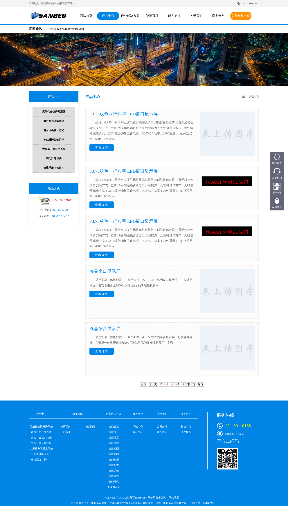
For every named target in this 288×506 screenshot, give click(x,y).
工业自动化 (113, 487)
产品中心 (108, 15)
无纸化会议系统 (98, 503)
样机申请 (186, 426)
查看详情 (101, 147)
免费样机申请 (240, 15)
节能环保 (114, 481)
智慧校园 (114, 448)
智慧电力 (114, 476)
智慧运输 (114, 470)
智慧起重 (114, 465)
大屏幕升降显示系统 (53, 149)
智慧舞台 (114, 432)
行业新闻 (89, 426)
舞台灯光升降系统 (54, 121)
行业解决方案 (130, 15)
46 (183, 384)
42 (161, 384)
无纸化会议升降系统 (53, 111)
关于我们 (196, 15)
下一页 (191, 384)
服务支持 (174, 15)
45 (177, 384)
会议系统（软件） (54, 167)
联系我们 (162, 432)
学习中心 (138, 432)
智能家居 (114, 459)
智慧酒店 (114, 437)
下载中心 (138, 426)
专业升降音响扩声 (54, 139)
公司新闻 (65, 432)
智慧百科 (152, 15)
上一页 (153, 384)
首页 (244, 96)
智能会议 (114, 426)
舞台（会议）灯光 (54, 130)
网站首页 (86, 15)
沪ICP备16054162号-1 (203, 503)
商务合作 (218, 15)
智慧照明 (114, 454)
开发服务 (186, 432)
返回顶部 (277, 207)
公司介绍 (162, 426)
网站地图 (174, 497)
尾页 (200, 384)
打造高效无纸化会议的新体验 (66, 29)
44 (172, 384)
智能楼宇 (114, 443)
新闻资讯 (35, 28)
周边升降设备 (54, 158)
